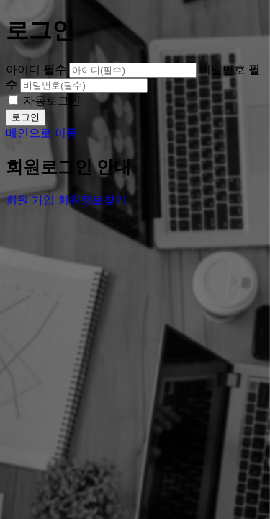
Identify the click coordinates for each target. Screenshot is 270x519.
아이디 (36, 69)
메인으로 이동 (42, 133)
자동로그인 (52, 100)
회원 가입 (30, 200)
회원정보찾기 (92, 200)
